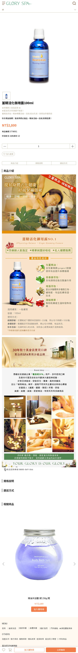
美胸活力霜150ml (55, 553)
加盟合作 (5, 594)
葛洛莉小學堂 (50, 594)
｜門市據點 (53, 583)
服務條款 (23, 594)
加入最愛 (8, 154)
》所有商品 (62, 594)
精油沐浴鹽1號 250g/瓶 (23, 553)
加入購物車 (29, 649)
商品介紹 (14, 163)
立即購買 (61, 649)
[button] (74, 541)
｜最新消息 (11, 583)
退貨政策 (40, 594)
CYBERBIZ (17, 643)
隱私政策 (31, 594)
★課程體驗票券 (65, 583)
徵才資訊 (14, 594)
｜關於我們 (43, 583)
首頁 (4, 583)
